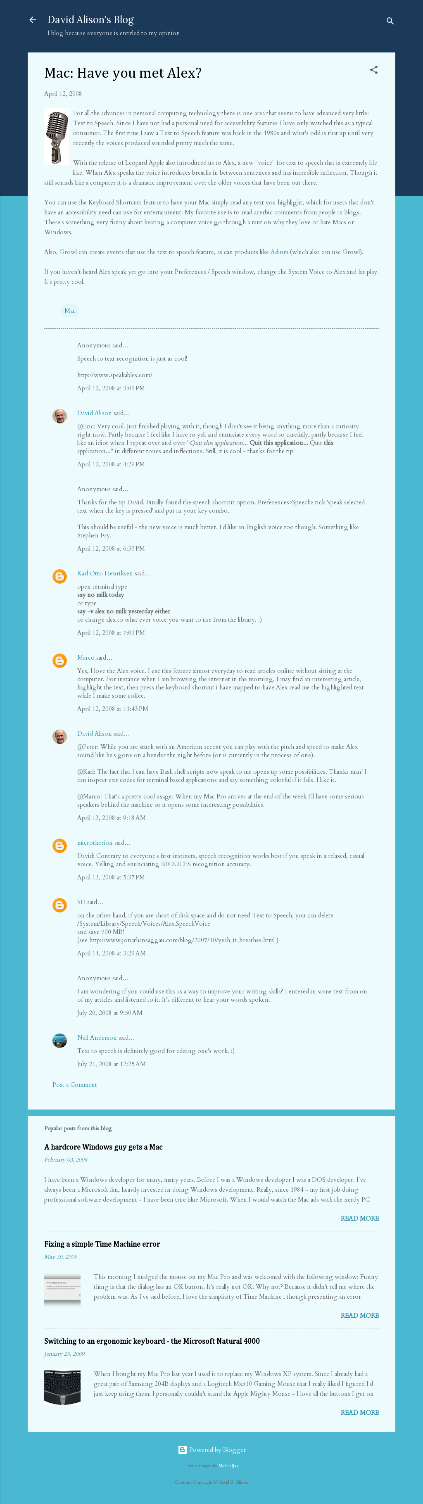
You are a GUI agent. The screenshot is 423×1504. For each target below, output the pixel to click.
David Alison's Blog (91, 19)
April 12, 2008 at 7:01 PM (111, 633)
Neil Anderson (97, 1038)
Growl (68, 252)
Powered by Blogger (212, 1450)
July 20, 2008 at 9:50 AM (110, 1013)
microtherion (95, 843)
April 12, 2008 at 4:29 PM (111, 464)
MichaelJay (229, 1466)
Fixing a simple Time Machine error (102, 1244)
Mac (70, 311)
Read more (360, 1218)
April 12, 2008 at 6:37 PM (111, 548)
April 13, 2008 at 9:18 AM (111, 818)
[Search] (390, 22)
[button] (374, 71)
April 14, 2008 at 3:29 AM (111, 953)
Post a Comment (74, 1085)
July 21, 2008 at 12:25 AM (111, 1064)
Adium (279, 252)
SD (81, 902)
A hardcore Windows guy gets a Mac (103, 1147)
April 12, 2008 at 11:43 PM (112, 709)
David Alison (94, 413)
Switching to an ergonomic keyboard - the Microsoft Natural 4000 (152, 1341)
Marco (86, 657)
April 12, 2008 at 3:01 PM (111, 388)
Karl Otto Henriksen (105, 573)
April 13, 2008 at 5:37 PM (111, 877)
